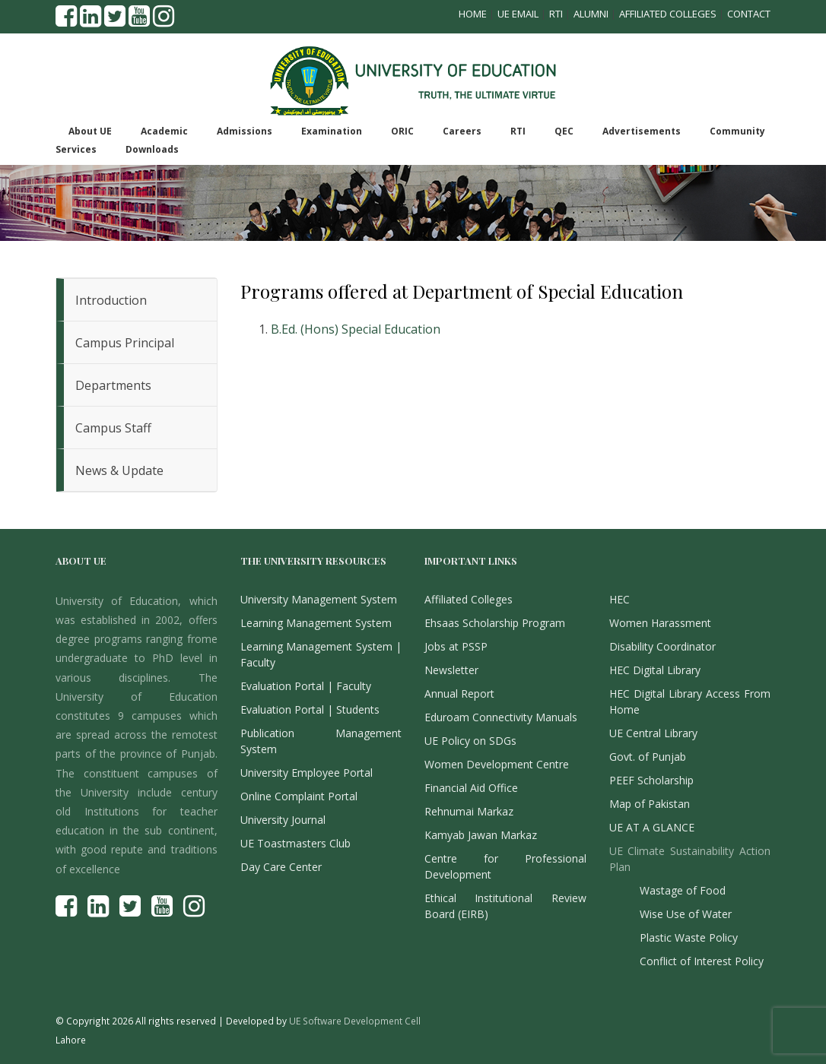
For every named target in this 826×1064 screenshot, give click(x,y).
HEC (619, 599)
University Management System (318, 599)
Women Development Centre (496, 764)
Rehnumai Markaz (468, 811)
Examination (331, 131)
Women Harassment (660, 623)
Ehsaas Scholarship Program (494, 623)
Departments (113, 385)
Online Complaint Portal (298, 796)
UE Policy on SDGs (470, 740)
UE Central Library (653, 733)
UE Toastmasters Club (295, 843)
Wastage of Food (683, 890)
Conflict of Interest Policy (702, 961)
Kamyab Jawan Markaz (480, 835)
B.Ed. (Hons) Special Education (355, 329)
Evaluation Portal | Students (310, 709)
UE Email (517, 14)
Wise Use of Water (686, 914)
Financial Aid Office (471, 788)
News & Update (119, 470)
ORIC (402, 131)
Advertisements (641, 131)
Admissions (244, 131)
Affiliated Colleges (667, 14)
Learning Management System (316, 623)
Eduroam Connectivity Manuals (500, 717)
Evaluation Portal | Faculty (305, 686)
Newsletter (451, 670)
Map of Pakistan (649, 803)
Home (473, 14)
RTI (556, 14)
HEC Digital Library (655, 670)
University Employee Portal (306, 772)
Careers (462, 131)
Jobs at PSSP (456, 646)
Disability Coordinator (662, 646)
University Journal (283, 819)
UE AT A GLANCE (651, 827)
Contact (748, 14)
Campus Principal (124, 342)
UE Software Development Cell (355, 1021)
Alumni (590, 14)
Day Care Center (281, 867)
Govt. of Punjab (647, 756)
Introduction (111, 300)
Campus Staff (113, 428)
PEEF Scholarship (651, 780)
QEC (563, 131)
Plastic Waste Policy (689, 937)
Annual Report (459, 693)
